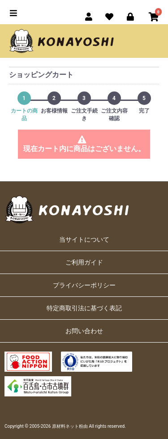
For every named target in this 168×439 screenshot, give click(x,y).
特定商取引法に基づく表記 (84, 308)
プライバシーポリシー (84, 285)
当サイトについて (84, 239)
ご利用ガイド (84, 262)
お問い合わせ (84, 331)
